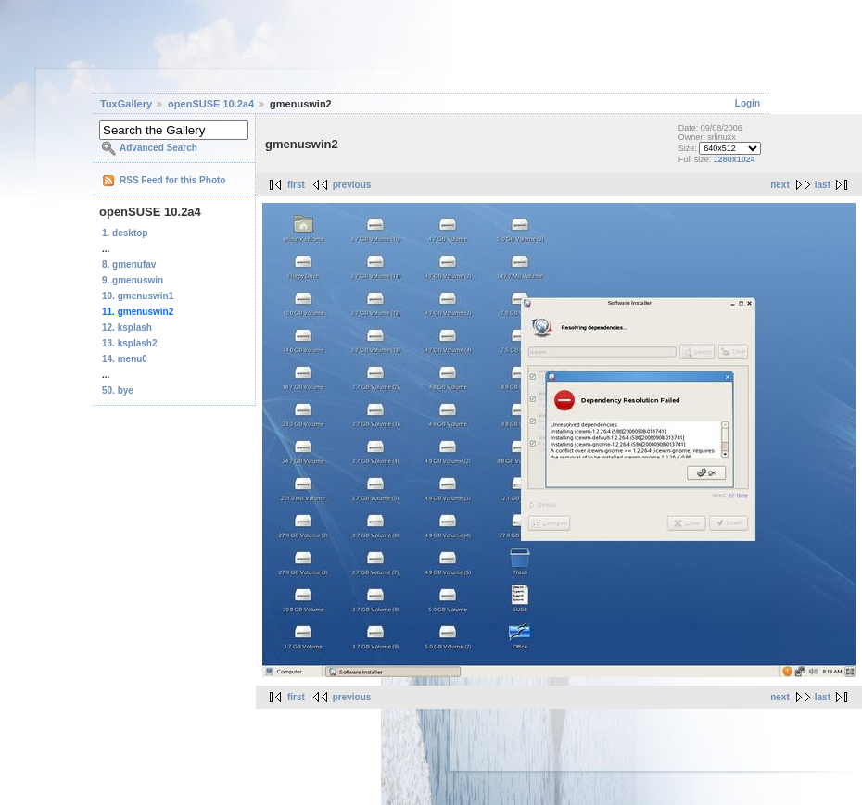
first (296, 185)
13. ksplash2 (129, 343)
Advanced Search (158, 148)
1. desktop (124, 233)
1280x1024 (734, 159)
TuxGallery (126, 103)
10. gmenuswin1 (137, 296)
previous (352, 185)
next (780, 185)
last (822, 185)
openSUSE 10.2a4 (211, 103)
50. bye (117, 390)
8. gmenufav (129, 264)
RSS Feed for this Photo (172, 180)
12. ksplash (127, 327)
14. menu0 (124, 359)
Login (747, 103)
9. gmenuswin (132, 280)
